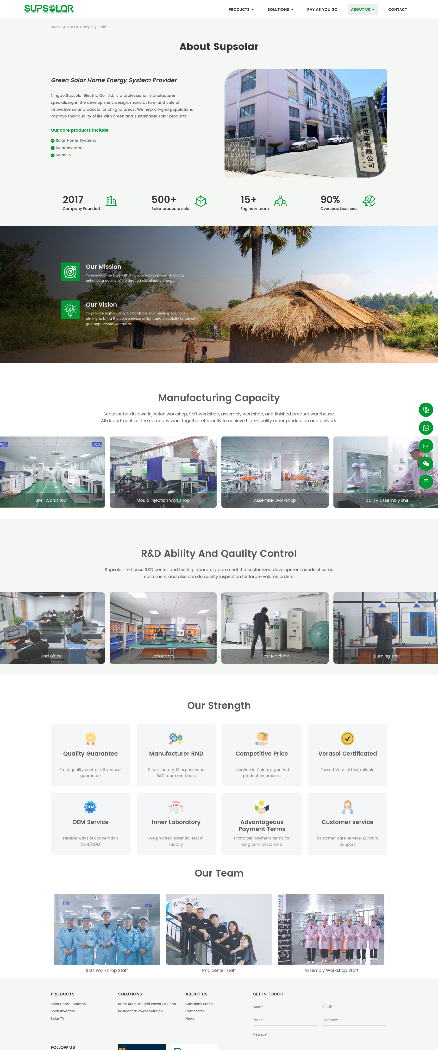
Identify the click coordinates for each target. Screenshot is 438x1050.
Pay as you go (322, 9)
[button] (215, 502)
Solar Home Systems (73, 141)
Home (56, 27)
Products (241, 9)
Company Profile (94, 27)
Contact (397, 9)
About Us (363, 9)
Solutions (281, 9)
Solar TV (61, 155)
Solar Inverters (67, 148)
